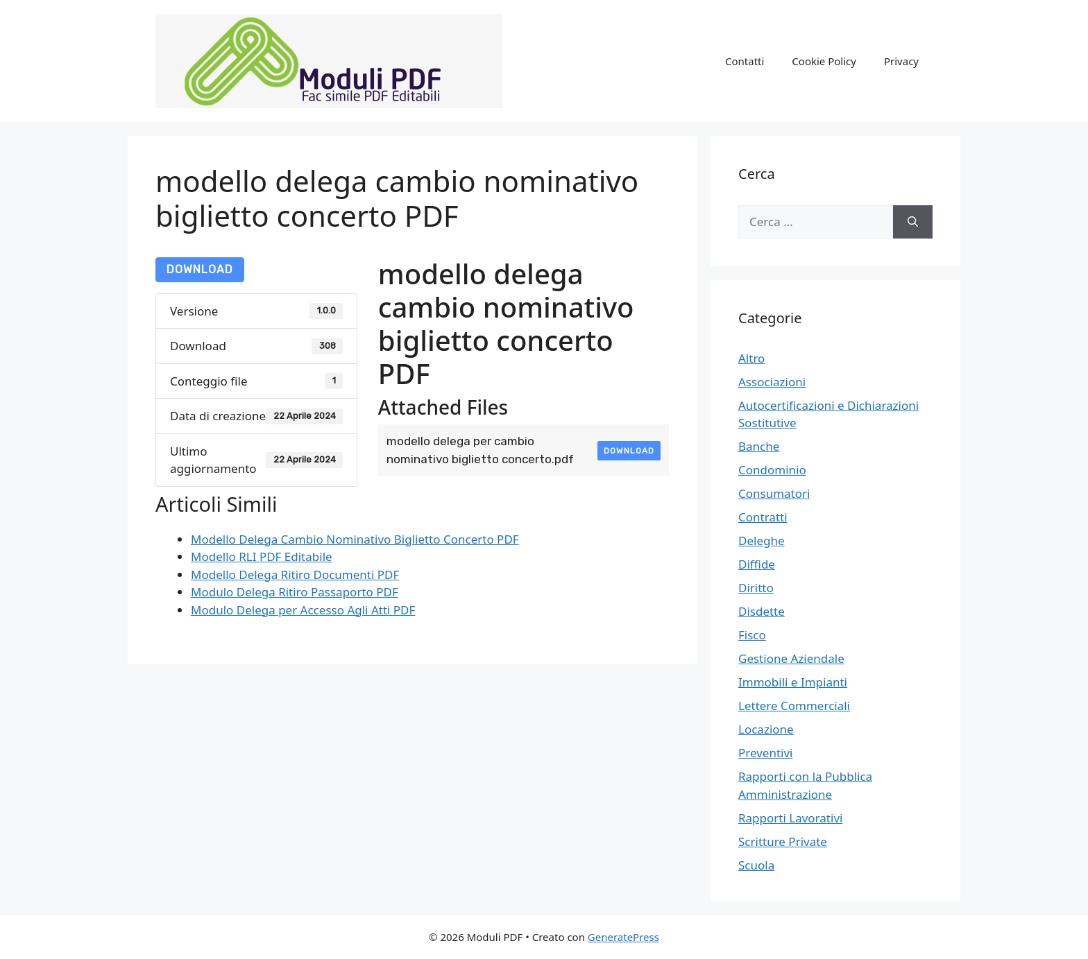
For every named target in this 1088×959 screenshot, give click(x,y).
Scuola (756, 865)
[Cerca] (913, 222)
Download (200, 269)
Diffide (756, 564)
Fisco (752, 635)
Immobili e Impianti (792, 682)
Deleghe (761, 540)
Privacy (901, 61)
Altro (751, 358)
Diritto (756, 588)
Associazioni (772, 382)
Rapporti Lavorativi (790, 818)
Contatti (744, 61)
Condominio (772, 470)
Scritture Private (782, 841)
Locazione (766, 729)
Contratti (763, 517)
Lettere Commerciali (794, 706)
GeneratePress (623, 937)
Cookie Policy (824, 61)
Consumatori (774, 493)
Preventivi (765, 753)
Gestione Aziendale (791, 658)
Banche (758, 446)
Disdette (761, 611)
